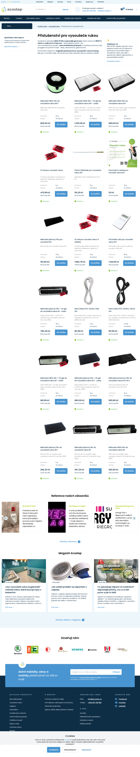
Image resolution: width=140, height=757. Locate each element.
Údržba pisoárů (85, 724)
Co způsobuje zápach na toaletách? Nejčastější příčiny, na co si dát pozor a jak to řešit (116, 589)
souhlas (67, 740)
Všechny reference (68, 541)
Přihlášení (101, 2)
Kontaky (83, 713)
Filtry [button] (9, 26)
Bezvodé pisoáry (16, 699)
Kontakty (78, 2)
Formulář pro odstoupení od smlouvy (59, 703)
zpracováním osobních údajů (90, 677)
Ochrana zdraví (15, 727)
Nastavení (86, 750)
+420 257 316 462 (89, 11)
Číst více (8, 607)
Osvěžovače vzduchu (18, 713)
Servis (69, 2)
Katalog (60, 2)
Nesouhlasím (70, 750)
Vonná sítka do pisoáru (18, 717)
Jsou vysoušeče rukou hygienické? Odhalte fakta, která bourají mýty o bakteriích (23, 589)
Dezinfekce (14, 710)
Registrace (89, 2)
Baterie (12, 731)
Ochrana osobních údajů (54, 699)
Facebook (123, 699)
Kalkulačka (39, 2)
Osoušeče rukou (113, 61)
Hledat (65, 9)
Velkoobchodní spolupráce (90, 717)
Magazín (50, 2)
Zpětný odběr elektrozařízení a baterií (59, 710)
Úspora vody (14, 724)
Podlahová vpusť (16, 720)
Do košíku (61, 124)
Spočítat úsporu (11, 46)
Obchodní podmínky (52, 706)
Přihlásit (116, 672)
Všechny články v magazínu (68, 620)
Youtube (122, 703)
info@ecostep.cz (104, 11)
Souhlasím (53, 750)
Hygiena (13, 706)
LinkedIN (122, 706)
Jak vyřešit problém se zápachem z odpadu (69, 588)
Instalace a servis (86, 720)
